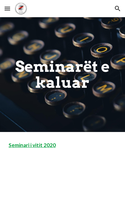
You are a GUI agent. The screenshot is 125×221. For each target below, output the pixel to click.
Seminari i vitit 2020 (32, 145)
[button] (7, 8)
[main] (62, 74)
